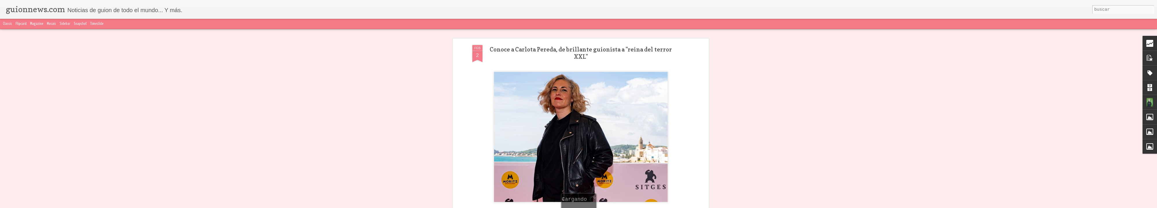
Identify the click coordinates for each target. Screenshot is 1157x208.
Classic (7, 24)
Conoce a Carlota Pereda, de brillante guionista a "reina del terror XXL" (581, 53)
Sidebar (65, 24)
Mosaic (51, 24)
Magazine (36, 24)
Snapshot (80, 24)
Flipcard (21, 24)
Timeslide (97, 24)
